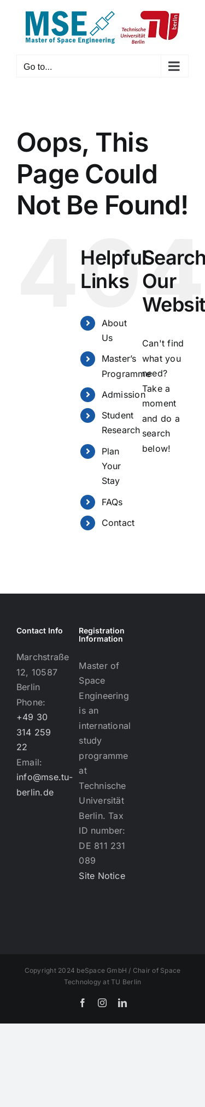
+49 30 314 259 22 (33, 731)
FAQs (112, 501)
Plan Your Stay (111, 466)
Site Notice (102, 875)
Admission (123, 394)
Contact (118, 522)
